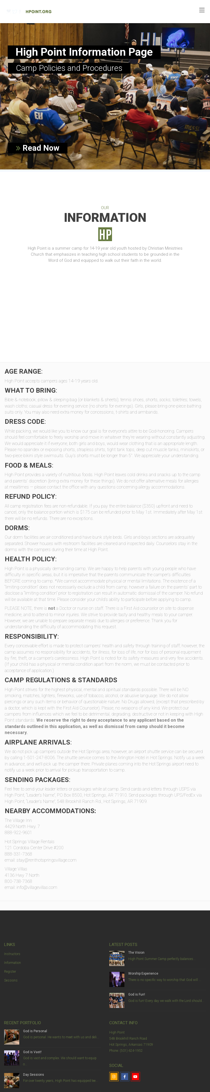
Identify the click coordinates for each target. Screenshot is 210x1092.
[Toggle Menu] (202, 10)
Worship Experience (143, 973)
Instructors (12, 954)
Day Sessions (33, 1075)
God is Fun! (136, 994)
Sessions (11, 980)
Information (12, 963)
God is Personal (35, 1031)
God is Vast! (32, 1052)
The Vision (136, 953)
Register (10, 972)
